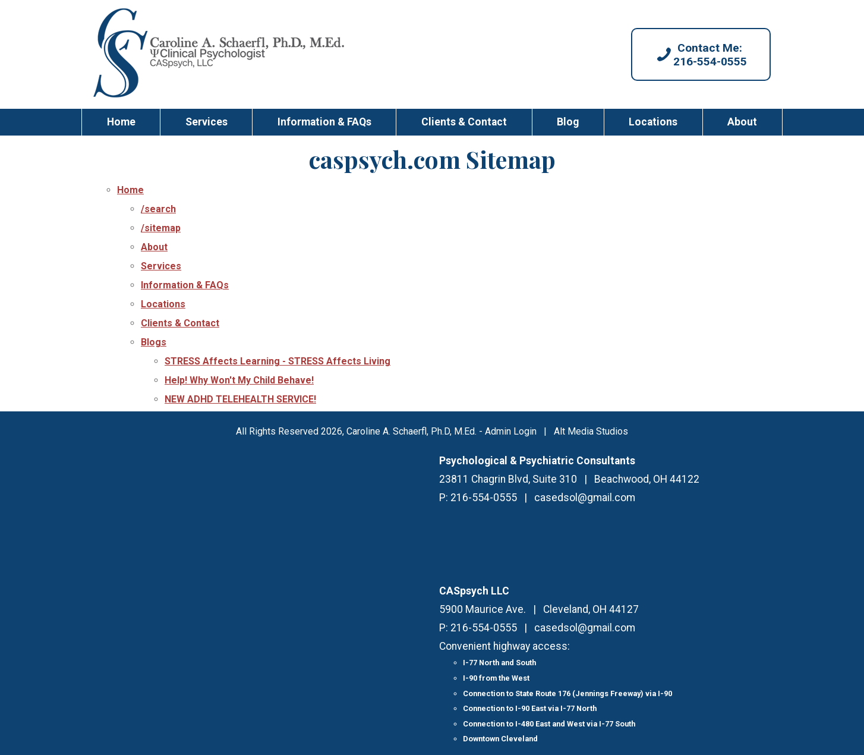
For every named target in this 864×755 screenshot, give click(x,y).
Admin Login (511, 431)
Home (121, 122)
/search (158, 209)
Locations (653, 122)
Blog (568, 122)
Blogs (153, 342)
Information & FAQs (324, 122)
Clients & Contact (464, 122)
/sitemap (161, 228)
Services (206, 122)
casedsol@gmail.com (584, 498)
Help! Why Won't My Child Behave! (239, 380)
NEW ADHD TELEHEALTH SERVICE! (240, 399)
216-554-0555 (483, 498)
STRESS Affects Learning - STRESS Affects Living (277, 361)
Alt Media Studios (591, 431)
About (742, 122)
